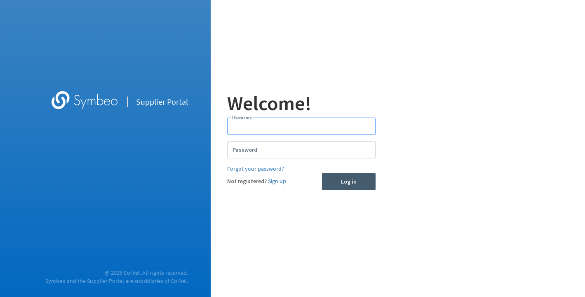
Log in (349, 181)
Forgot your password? (255, 168)
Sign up (277, 181)
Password (245, 149)
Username (241, 117)
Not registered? (247, 181)
